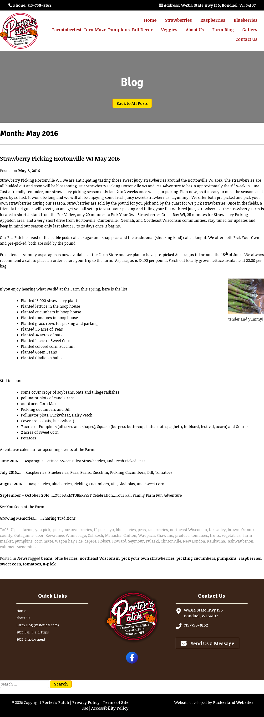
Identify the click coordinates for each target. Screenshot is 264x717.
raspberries (250, 558)
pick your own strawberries (148, 558)
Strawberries (178, 20)
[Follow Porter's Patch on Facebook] (132, 662)
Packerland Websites (233, 702)
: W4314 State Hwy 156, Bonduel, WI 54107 (207, 5)
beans (47, 558)
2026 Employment (30, 639)
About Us (195, 29)
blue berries (66, 558)
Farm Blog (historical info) (37, 625)
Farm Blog (223, 29)
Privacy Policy (86, 702)
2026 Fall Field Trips (32, 632)
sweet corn (10, 564)
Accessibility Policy (109, 708)
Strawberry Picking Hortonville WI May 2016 (60, 158)
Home (150, 20)
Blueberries (245, 20)
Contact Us (246, 39)
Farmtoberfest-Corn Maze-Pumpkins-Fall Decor (102, 29)
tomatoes (32, 564)
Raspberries (212, 20)
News (22, 558)
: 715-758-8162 (29, 5)
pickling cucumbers (196, 558)
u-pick (49, 564)
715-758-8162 (196, 625)
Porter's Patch (55, 702)
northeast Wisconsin (100, 558)
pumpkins (227, 558)
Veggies (169, 29)
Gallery (249, 29)
